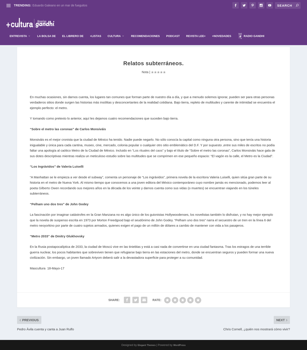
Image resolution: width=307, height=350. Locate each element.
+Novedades (221, 29)
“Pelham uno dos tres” (47, 204)
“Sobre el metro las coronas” (52, 129)
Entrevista (18, 29)
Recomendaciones (145, 29)
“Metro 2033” (40, 236)
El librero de (73, 29)
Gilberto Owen (49, 188)
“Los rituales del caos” (148, 150)
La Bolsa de (46, 29)
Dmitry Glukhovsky (69, 236)
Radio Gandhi (251, 30)
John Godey (79, 204)
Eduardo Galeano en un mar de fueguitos (59, 5)
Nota (145, 72)
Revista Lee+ (196, 29)
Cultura (114, 29)
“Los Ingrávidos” (43, 166)
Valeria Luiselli (72, 166)
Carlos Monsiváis (93, 129)
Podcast (173, 29)
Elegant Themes (146, 345)
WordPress (179, 345)
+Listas (95, 29)
